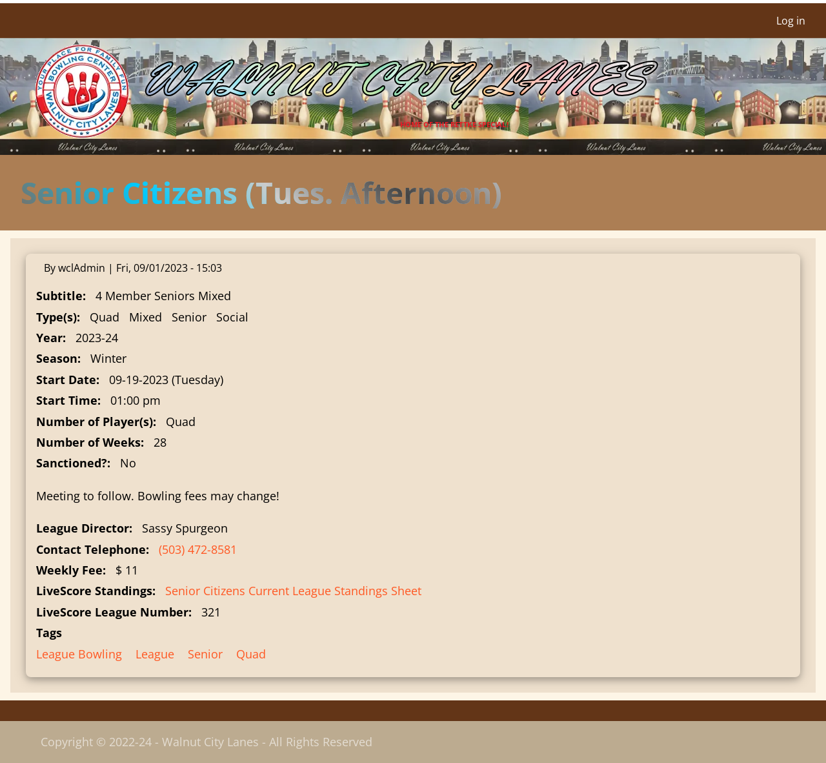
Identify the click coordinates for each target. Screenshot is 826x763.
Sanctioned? (71, 463)
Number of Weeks (88, 442)
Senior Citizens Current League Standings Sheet (293, 590)
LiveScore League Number (112, 612)
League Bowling (79, 654)
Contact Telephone (91, 549)
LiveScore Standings (94, 590)
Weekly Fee (69, 570)
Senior (205, 654)
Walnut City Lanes (392, 81)
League (155, 654)
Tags (49, 632)
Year (49, 337)
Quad (251, 654)
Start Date (66, 379)
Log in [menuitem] (790, 21)
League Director (82, 528)
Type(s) (56, 317)
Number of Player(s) (94, 421)
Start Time (66, 400)
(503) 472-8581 (198, 549)
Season (56, 358)
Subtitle (59, 295)
